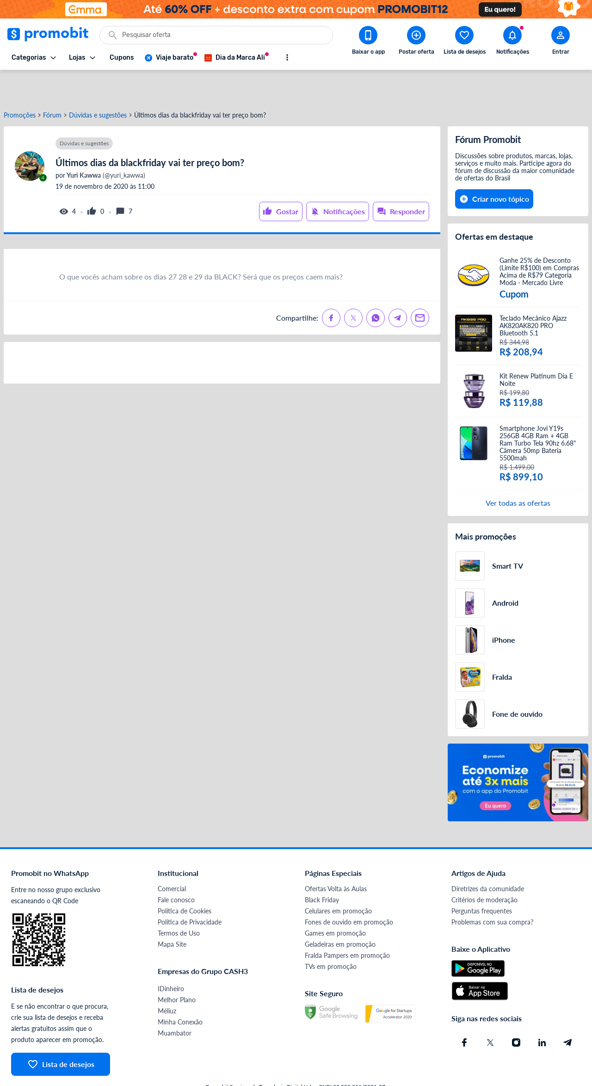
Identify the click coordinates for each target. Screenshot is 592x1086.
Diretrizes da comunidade (487, 858)
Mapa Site (172, 914)
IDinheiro (171, 958)
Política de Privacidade (190, 891)
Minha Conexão (180, 991)
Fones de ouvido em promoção (349, 891)
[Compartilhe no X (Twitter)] (353, 287)
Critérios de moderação (484, 869)
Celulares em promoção (338, 880)
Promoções (20, 84)
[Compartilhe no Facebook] (331, 287)
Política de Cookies (184, 880)
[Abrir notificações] (512, 42)
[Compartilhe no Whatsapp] (375, 287)
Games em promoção (335, 902)
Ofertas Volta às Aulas (336, 858)
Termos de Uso (179, 902)
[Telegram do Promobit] (568, 1012)
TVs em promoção (331, 936)
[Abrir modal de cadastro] (560, 42)
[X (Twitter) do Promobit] (490, 1012)
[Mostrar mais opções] (287, 57)
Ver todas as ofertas (518, 472)
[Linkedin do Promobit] (542, 1012)
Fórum (52, 84)
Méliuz (167, 980)
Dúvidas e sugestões (98, 84)
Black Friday (322, 869)
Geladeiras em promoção (340, 914)
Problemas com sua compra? (492, 891)
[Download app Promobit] (368, 42)
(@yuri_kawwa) (105, 145)
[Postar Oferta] (416, 42)
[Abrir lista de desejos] (464, 42)
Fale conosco (176, 869)
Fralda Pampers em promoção (347, 925)
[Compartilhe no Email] (420, 287)
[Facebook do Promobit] (464, 1012)
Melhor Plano (177, 969)
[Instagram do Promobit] (516, 1012)
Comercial (172, 858)
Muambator (174, 1002)
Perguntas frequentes (481, 880)
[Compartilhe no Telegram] (397, 287)
